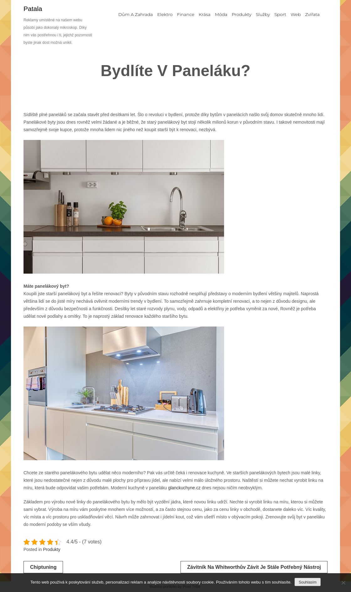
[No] (343, 582)
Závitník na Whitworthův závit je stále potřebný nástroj (254, 567)
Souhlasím (308, 582)
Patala (33, 8)
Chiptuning (43, 567)
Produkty (51, 549)
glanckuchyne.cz (184, 487)
